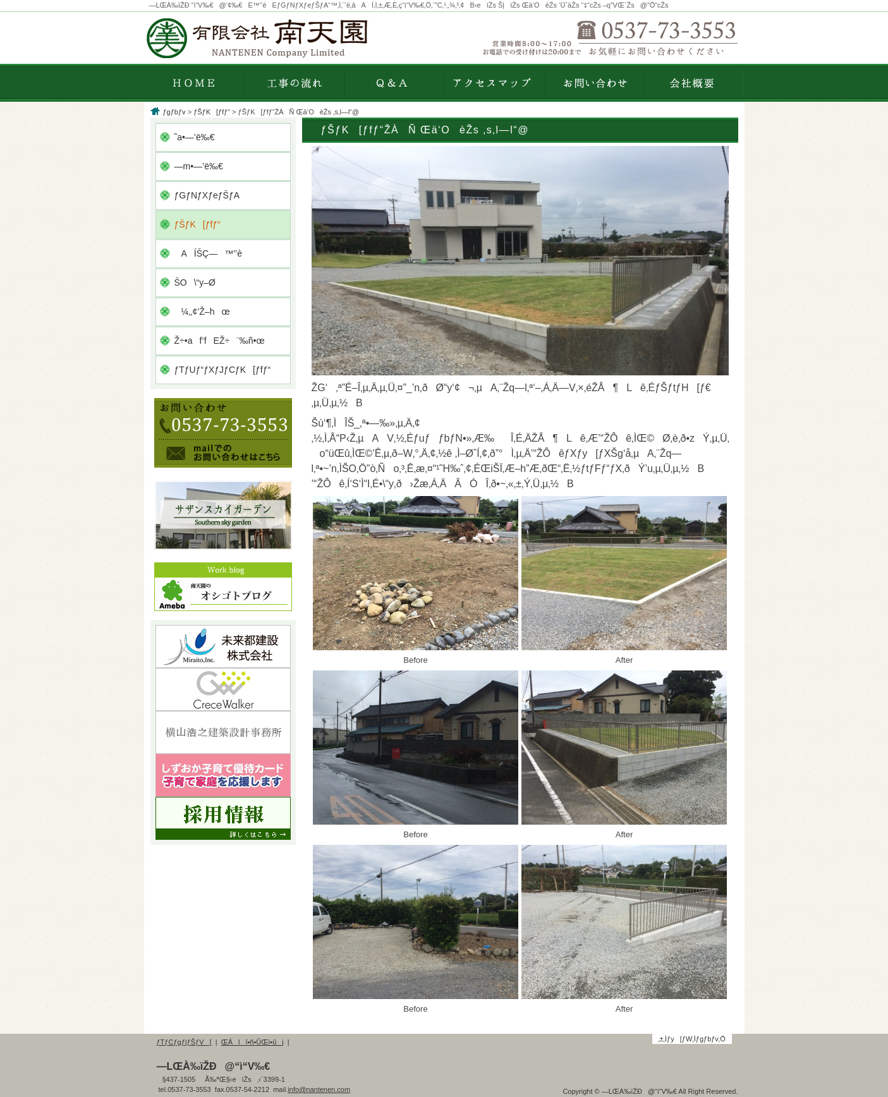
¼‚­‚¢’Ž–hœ (202, 311)
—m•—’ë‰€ (198, 166)
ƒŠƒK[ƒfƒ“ (211, 112)
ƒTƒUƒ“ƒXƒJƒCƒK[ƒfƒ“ (222, 370)
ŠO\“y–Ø (195, 282)
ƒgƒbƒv (174, 112)
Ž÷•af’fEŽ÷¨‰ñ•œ (219, 341)
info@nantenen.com (319, 1089)
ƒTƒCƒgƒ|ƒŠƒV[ (184, 1042)
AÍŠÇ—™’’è (208, 253)
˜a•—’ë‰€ (194, 137)
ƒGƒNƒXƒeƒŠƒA (207, 195)
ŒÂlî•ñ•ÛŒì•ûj (252, 1042)
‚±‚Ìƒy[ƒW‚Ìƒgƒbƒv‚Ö (692, 1039)
